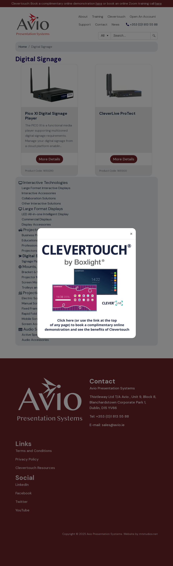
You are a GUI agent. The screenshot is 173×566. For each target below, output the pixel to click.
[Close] (131, 229)
